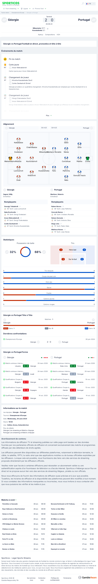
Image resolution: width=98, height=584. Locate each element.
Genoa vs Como (7, 514)
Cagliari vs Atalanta (57, 534)
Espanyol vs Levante (58, 549)
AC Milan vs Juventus (58, 519)
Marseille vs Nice (57, 524)
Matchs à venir (9, 500)
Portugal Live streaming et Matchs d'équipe (18, 432)
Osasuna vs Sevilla (57, 514)
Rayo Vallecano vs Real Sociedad (13, 509)
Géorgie (6, 322)
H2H (58, 34)
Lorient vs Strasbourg (9, 519)
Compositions (50, 34)
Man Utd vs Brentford (58, 544)
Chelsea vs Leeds (8, 529)
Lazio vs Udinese (57, 539)
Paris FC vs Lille (7, 539)
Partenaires (67, 578)
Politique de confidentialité (54, 579)
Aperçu (40, 34)
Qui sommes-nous (31, 579)
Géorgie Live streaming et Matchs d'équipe (18, 430)
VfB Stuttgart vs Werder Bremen (13, 524)
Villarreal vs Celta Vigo (58, 529)
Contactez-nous (42, 579)
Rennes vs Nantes (8, 549)
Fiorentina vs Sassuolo (10, 504)
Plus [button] (49, 115)
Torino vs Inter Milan (58, 509)
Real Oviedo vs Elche (9, 534)
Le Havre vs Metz (8, 544)
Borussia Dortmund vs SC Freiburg (63, 504)
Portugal (91, 322)
